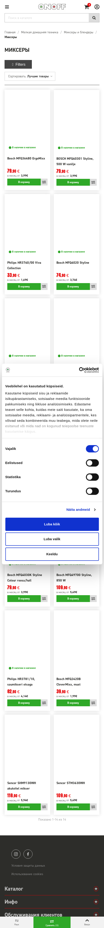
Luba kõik (52, 524)
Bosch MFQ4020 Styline (72, 263)
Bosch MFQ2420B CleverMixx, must (68, 682)
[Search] (52, 17)
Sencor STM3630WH (70, 783)
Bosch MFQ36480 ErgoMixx (26, 158)
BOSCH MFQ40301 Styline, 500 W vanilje (75, 161)
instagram (15, 854)
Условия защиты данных (28, 865)
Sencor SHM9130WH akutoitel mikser (21, 786)
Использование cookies (27, 874)
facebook (28, 854)
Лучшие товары (40, 76)
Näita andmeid (78, 509)
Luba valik (52, 539)
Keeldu (52, 554)
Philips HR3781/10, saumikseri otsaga (21, 682)
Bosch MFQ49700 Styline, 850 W (74, 578)
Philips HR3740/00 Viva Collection (24, 265)
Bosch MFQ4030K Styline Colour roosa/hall (24, 578)
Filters (18, 64)
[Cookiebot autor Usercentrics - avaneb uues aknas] (79, 370)
